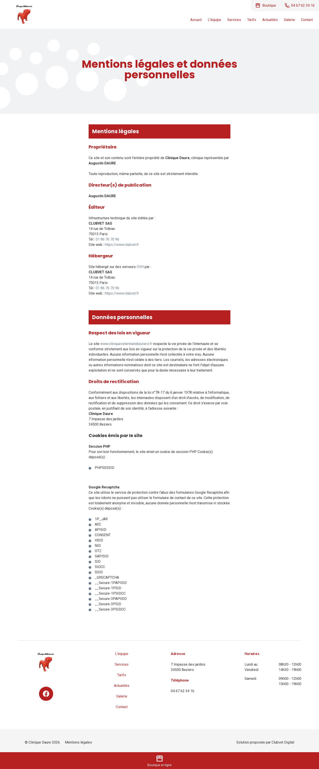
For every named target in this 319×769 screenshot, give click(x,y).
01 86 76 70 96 (107, 239)
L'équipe (214, 20)
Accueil (196, 20)
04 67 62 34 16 (182, 691)
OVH (140, 267)
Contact (307, 20)
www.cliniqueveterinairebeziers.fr (126, 344)
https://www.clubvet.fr (122, 245)
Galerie (289, 20)
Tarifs (251, 20)
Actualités (270, 20)
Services (234, 20)
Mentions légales (78, 742)
